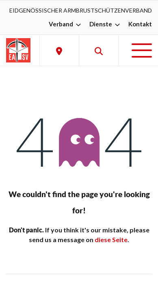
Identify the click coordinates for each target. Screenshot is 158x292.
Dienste (105, 24)
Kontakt (140, 24)
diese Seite (111, 239)
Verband (66, 24)
